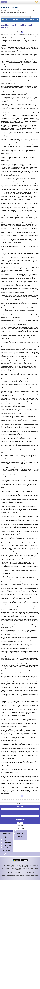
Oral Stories (6, 19)
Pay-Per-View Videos (25, 17)
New (6, 17)
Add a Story (17, 17)
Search (9, 17)
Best (13, 17)
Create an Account (20, 828)
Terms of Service (9, 872)
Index (3, 17)
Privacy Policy (18, 872)
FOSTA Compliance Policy (29, 872)
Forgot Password (20, 825)
